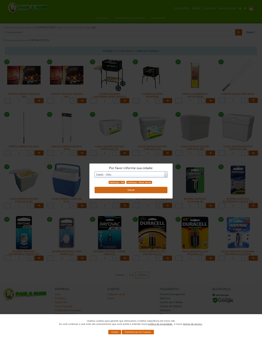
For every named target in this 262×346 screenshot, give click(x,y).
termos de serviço (193, 324)
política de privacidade (160, 324)
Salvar (131, 190)
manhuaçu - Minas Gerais (139, 182)
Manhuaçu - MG (116, 182)
